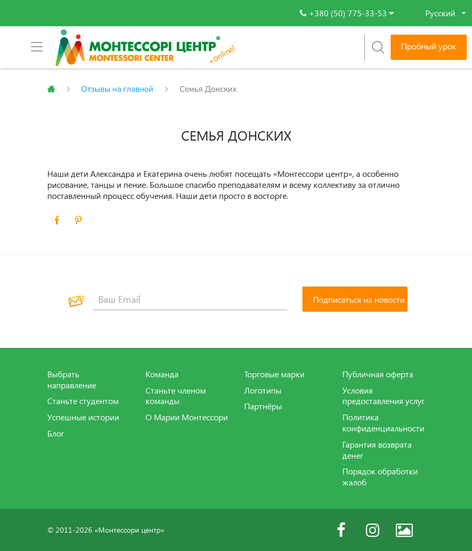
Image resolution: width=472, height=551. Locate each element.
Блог (55, 433)
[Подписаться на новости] (354, 299)
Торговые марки (274, 374)
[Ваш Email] (190, 299)
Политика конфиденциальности (383, 422)
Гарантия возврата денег (377, 450)
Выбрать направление (71, 379)
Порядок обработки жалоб (380, 476)
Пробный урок (428, 46)
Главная (51, 89)
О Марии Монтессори (186, 417)
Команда (162, 374)
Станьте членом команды (175, 396)
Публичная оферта (377, 374)
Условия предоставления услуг (383, 396)
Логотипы (262, 390)
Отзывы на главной (117, 89)
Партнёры (263, 406)
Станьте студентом (83, 401)
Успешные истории (83, 417)
